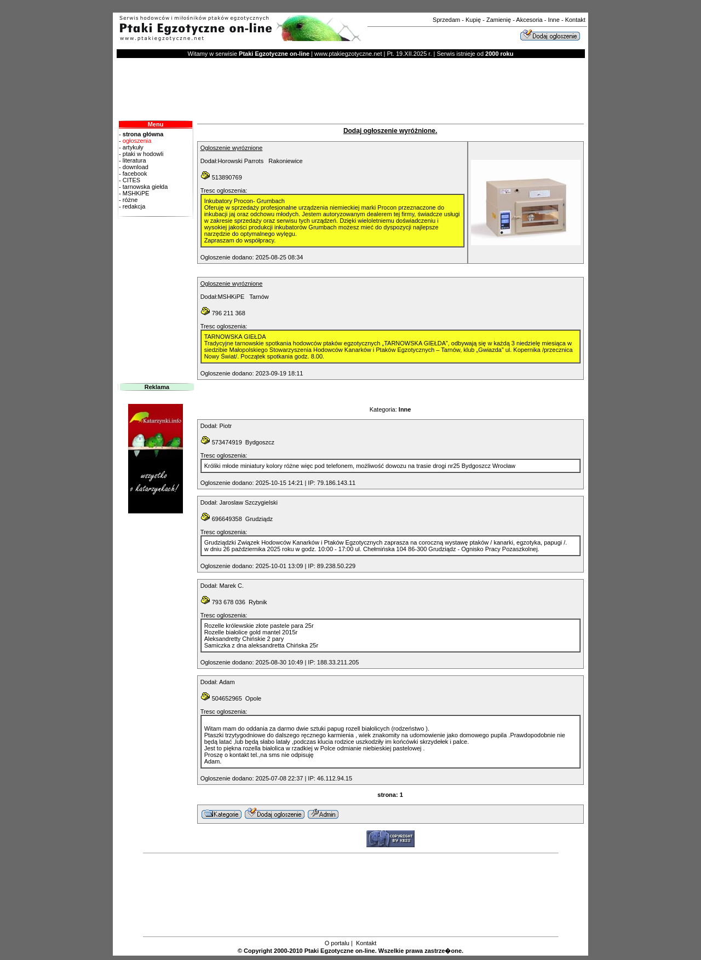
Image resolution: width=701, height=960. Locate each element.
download (134, 167)
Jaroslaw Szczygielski (248, 502)
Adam (227, 682)
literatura (133, 160)
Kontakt (575, 19)
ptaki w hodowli (142, 154)
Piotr (225, 426)
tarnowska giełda (144, 186)
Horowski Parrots (240, 161)
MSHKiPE (135, 193)
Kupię (473, 19)
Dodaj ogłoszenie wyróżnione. (390, 131)
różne (130, 199)
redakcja (155, 210)
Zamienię (498, 19)
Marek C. (231, 585)
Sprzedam (446, 19)
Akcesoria (529, 19)
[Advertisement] (350, 8)
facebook (134, 173)
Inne (553, 19)
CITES (130, 180)
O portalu (337, 943)
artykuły (132, 147)
